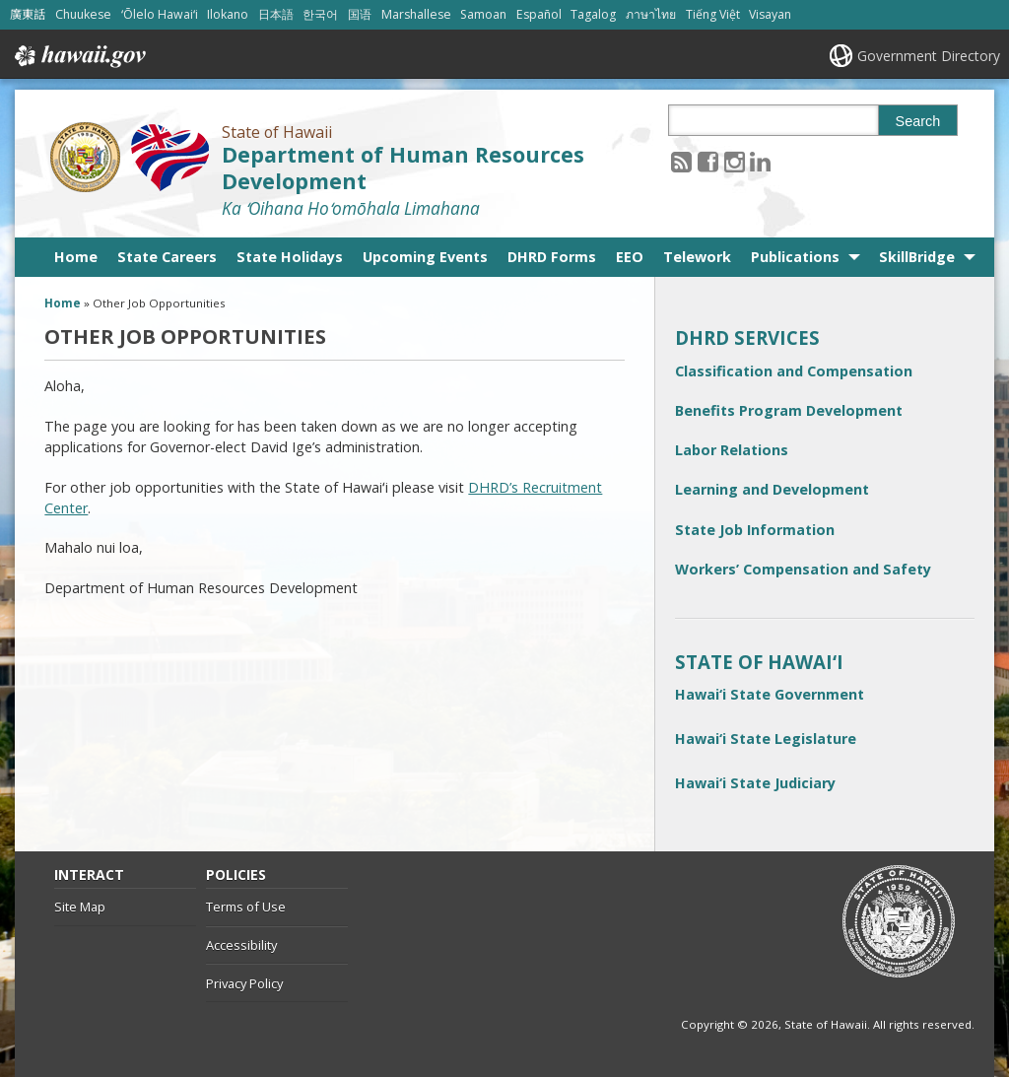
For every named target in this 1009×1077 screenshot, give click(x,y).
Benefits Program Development (789, 410)
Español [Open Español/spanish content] (539, 14)
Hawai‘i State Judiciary (755, 783)
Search (918, 121)
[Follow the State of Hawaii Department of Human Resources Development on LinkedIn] (760, 161)
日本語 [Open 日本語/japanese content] (276, 14)
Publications (795, 256)
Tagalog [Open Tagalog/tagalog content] (593, 14)
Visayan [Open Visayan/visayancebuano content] (770, 14)
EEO (629, 256)
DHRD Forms (551, 256)
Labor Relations (731, 449)
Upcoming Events (425, 256)
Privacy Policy (244, 983)
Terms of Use (246, 906)
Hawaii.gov (78, 56)
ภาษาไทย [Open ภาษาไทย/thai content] (651, 14)
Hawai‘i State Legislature (765, 738)
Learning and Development (772, 489)
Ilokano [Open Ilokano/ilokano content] (227, 14)
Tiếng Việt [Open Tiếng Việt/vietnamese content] (713, 14)
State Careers (167, 256)
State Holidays (289, 256)
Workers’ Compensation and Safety (803, 569)
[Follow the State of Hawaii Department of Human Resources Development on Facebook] (708, 161)
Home (76, 256)
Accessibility (241, 945)
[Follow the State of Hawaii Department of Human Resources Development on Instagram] (734, 161)
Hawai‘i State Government (769, 694)
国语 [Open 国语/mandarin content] (359, 14)
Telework (697, 256)
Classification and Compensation (793, 371)
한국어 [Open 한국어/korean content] (320, 14)
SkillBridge (917, 256)
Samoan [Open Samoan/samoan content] (483, 14)
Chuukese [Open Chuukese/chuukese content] (83, 14)
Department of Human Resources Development (403, 167)
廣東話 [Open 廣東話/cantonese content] (27, 14)
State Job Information (755, 529)
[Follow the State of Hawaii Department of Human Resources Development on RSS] (681, 161)
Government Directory (928, 55)
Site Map (79, 906)
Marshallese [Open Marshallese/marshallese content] (416, 14)
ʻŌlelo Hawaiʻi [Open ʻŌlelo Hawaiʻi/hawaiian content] (159, 14)
